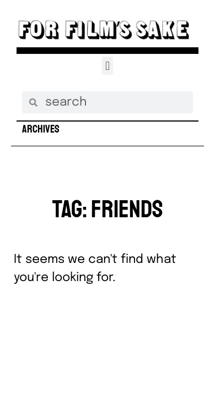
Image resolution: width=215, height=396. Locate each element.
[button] (107, 66)
